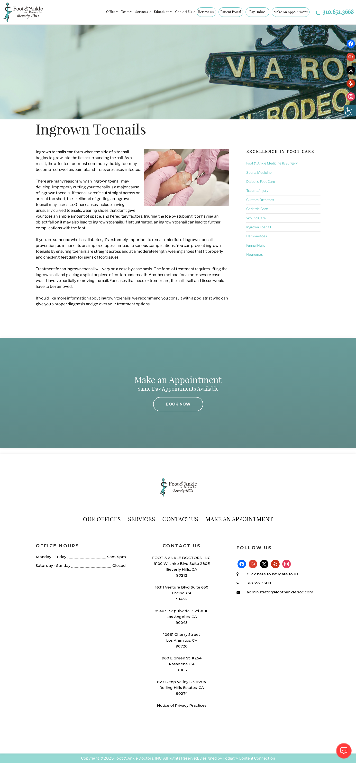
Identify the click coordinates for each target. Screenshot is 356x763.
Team (127, 12)
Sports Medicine (259, 172)
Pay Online (257, 12)
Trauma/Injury (257, 190)
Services (143, 12)
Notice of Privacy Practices (182, 705)
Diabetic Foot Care (260, 181)
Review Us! (206, 12)
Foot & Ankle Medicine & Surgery (272, 163)
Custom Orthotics (260, 200)
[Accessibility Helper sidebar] (350, 110)
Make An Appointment (291, 12)
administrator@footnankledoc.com (280, 592)
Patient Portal (230, 12)
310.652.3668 (335, 11)
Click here (256, 574)
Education (163, 12)
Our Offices (102, 519)
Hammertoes (256, 236)
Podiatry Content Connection (249, 758)
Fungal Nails (255, 245)
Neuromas (254, 254)
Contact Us (185, 12)
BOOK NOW (178, 404)
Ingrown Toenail (258, 227)
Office (112, 12)
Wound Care (256, 218)
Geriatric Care (257, 209)
